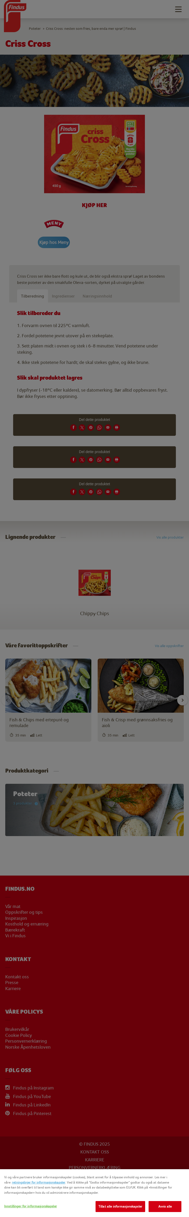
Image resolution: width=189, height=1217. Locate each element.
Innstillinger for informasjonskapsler (30, 1206)
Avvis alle (165, 1206)
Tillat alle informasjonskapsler (120, 1206)
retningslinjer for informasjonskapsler (38, 1182)
